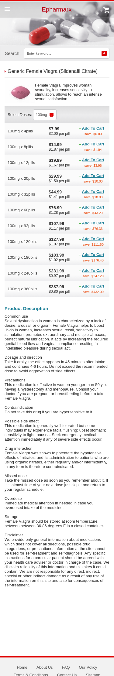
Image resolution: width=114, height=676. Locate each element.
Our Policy (88, 667)
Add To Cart (93, 128)
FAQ (66, 667)
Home (22, 667)
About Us (44, 667)
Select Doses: (20, 114)
